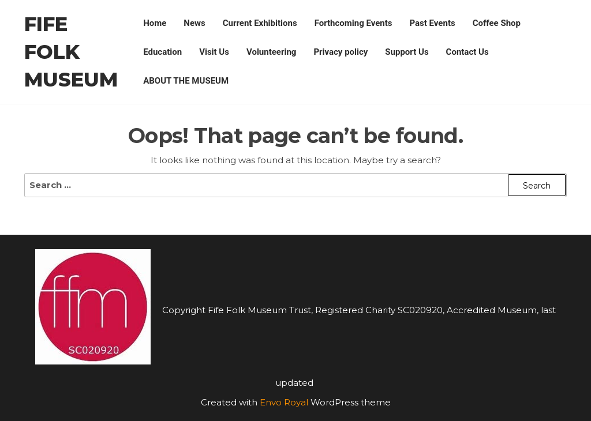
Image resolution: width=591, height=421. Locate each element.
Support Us (406, 52)
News (194, 23)
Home (154, 23)
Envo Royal (284, 402)
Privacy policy (340, 52)
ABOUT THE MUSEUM (186, 81)
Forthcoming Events (353, 23)
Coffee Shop (497, 23)
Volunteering (271, 52)
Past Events (432, 23)
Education (162, 52)
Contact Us (467, 52)
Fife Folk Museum (71, 52)
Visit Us (214, 52)
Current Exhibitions (260, 23)
